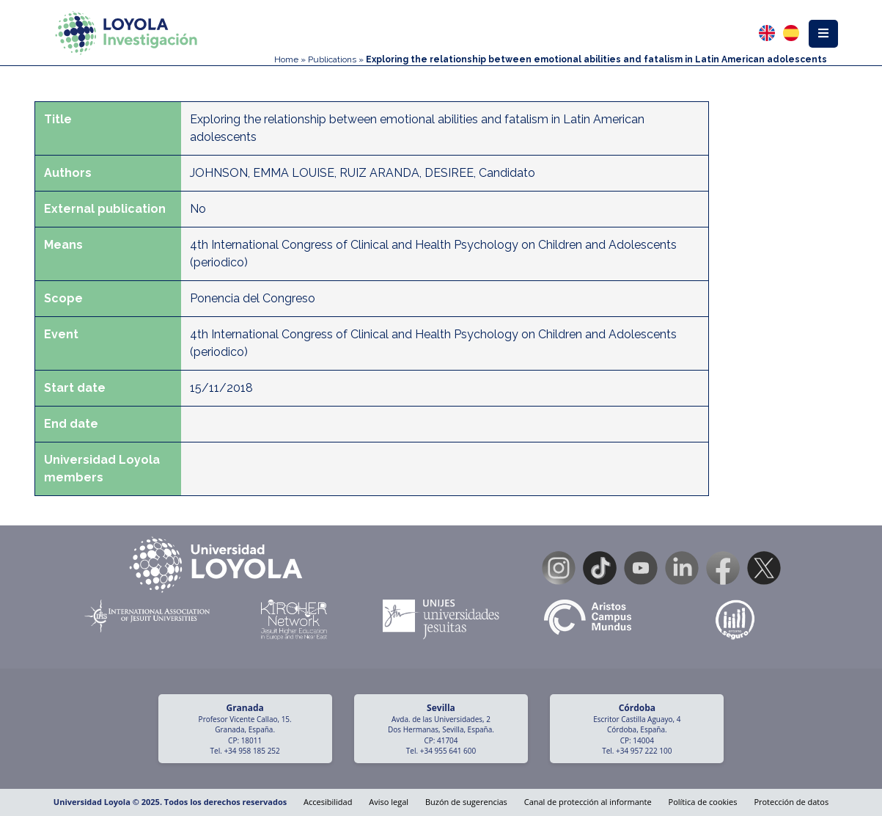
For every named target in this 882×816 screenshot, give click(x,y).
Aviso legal (388, 801)
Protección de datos (791, 801)
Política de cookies (703, 801)
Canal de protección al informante (588, 801)
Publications (332, 59)
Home (286, 59)
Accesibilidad (328, 801)
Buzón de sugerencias (466, 801)
